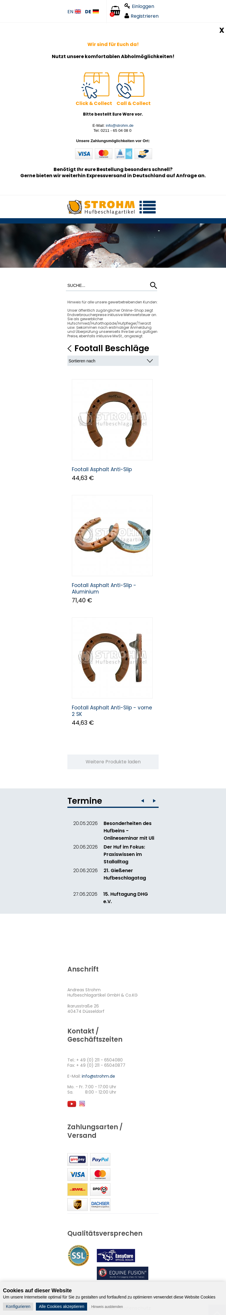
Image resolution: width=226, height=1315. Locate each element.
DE (92, 12)
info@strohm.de (119, 125)
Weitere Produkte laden (113, 761)
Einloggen (139, 6)
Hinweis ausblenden (107, 1307)
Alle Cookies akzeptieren (61, 1306)
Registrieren (141, 16)
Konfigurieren (18, 1306)
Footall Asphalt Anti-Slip (102, 469)
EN (74, 12)
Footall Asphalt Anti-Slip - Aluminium (104, 588)
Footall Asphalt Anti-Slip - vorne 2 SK (112, 711)
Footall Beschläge (111, 348)
